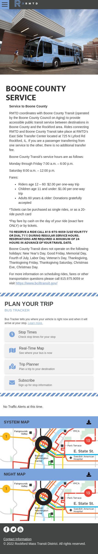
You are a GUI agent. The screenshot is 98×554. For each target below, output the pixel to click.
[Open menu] (4, 4)
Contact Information (17, 539)
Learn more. (35, 323)
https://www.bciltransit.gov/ (36, 283)
